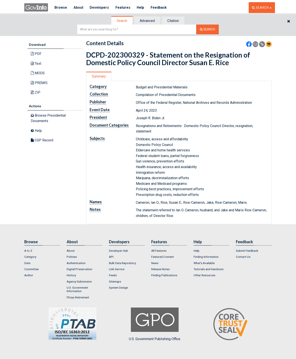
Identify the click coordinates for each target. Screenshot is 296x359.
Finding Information (206, 256)
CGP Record (42, 140)
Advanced (147, 21)
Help (141, 7)
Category (30, 256)
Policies (72, 256)
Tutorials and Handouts (209, 269)
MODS (38, 73)
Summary (99, 76)
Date (27, 263)
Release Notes (160, 269)
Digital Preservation (79, 269)
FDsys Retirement (78, 297)
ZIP (35, 92)
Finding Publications (164, 275)
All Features (158, 250)
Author (28, 275)
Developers (99, 7)
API (111, 256)
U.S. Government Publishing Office (154, 324)
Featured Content (162, 256)
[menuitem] (42, 250)
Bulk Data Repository (122, 263)
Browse (60, 7)
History (71, 275)
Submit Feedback (247, 250)
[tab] (122, 20)
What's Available (204, 263)
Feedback (159, 7)
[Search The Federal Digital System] (207, 29)
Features (123, 7)
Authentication (76, 263)
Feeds (113, 275)
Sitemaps (115, 281)
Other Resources (204, 275)
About (78, 7)
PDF (36, 54)
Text (36, 63)
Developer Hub (118, 250)
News (154, 263)
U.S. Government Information (77, 289)
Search (122, 21)
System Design (118, 287)
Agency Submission (79, 281)
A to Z (28, 250)
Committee (31, 269)
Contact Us (243, 256)
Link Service (116, 269)
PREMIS (39, 83)
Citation (173, 21)
